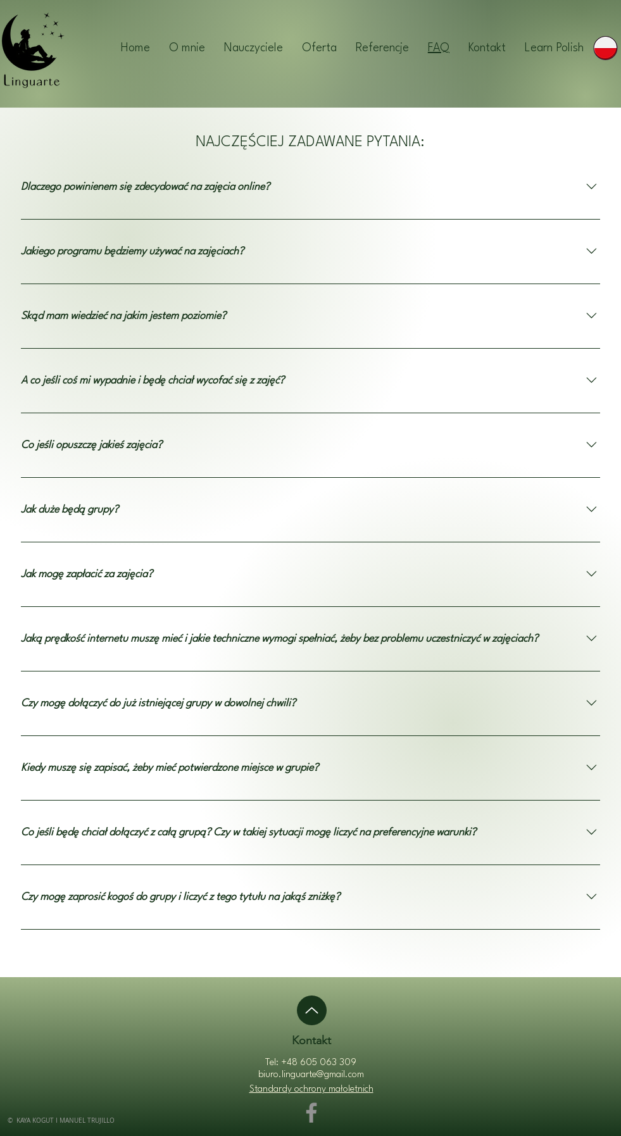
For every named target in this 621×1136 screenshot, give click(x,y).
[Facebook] (311, 1112)
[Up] (312, 1010)
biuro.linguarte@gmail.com (311, 1075)
